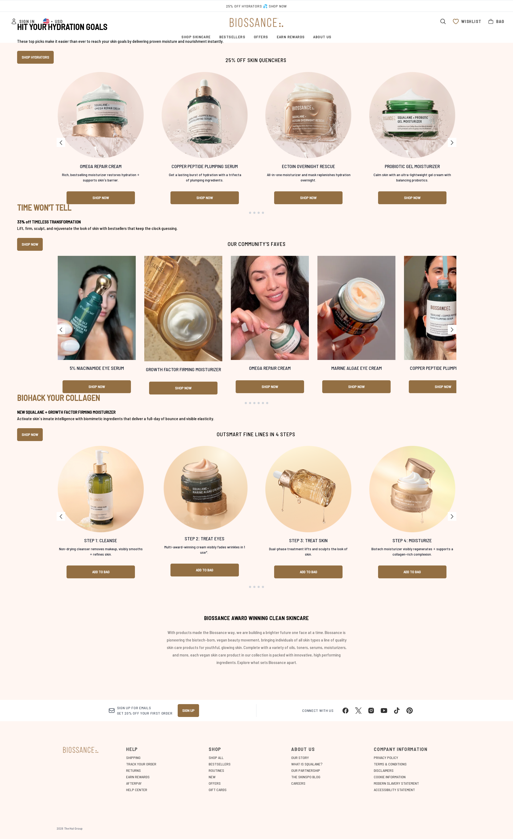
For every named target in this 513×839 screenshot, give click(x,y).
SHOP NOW (30, 573)
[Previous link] (61, 377)
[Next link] (452, 377)
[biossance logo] (256, 22)
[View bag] (496, 21)
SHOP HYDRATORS (35, 175)
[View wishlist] (467, 21)
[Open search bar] (443, 21)
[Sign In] (23, 21)
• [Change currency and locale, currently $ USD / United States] (53, 21)
